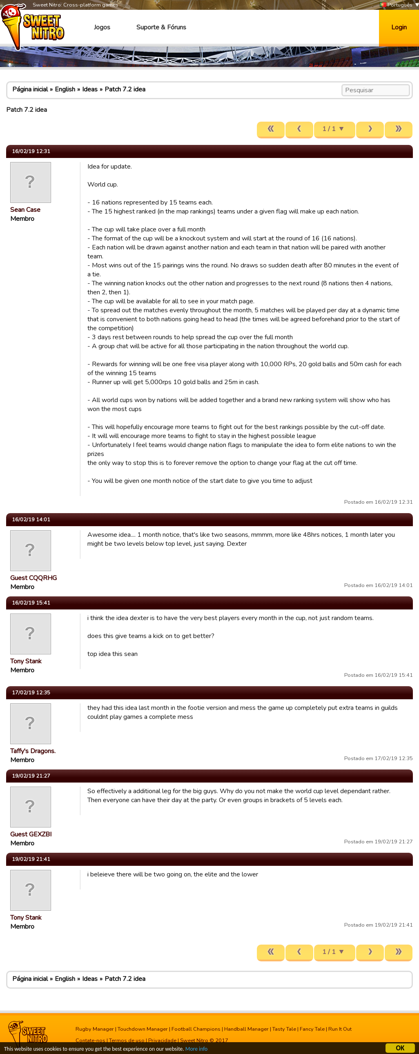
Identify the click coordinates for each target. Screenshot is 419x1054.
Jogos (102, 27)
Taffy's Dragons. (33, 751)
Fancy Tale (312, 1029)
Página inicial (30, 89)
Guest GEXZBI (30, 834)
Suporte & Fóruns (161, 27)
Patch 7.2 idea (125, 89)
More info (196, 1049)
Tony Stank (26, 661)
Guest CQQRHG (33, 578)
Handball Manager (246, 1029)
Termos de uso (127, 1040)
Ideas (90, 89)
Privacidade (162, 1040)
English (65, 89)
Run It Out (340, 1029)
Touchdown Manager (143, 1029)
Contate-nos (90, 1040)
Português (396, 5)
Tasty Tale (284, 1029)
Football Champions (196, 1029)
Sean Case (25, 209)
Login (399, 27)
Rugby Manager (95, 1029)
